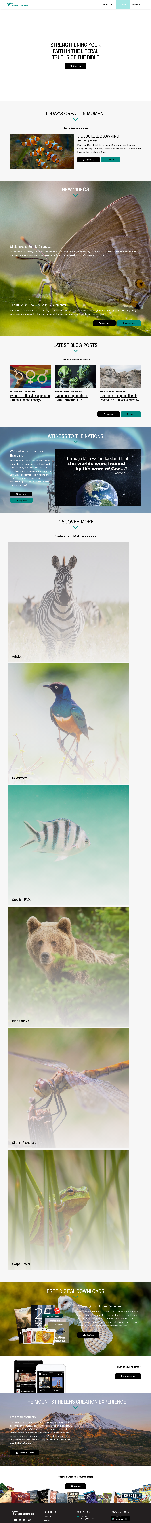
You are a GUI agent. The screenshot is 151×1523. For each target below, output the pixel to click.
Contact (47, 1520)
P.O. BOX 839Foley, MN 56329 (87, 1518)
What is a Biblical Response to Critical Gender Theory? (30, 397)
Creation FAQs (129, 323)
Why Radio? (21, 500)
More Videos (104, 323)
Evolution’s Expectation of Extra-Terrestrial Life (71, 397)
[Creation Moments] (16, 4)
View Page (88, 1335)
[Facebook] (11, 1520)
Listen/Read (88, 159)
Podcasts (131, 414)
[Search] (145, 4)
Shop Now (75, 1486)
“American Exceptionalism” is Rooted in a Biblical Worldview (119, 397)
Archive (110, 159)
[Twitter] (20, 1520)
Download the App (128, 1376)
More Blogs (108, 414)
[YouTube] (15, 1520)
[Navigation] (136, 4)
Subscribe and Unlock (24, 1452)
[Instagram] (24, 1520)
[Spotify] (29, 1520)
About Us (47, 1517)
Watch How (75, 66)
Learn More (21, 494)
